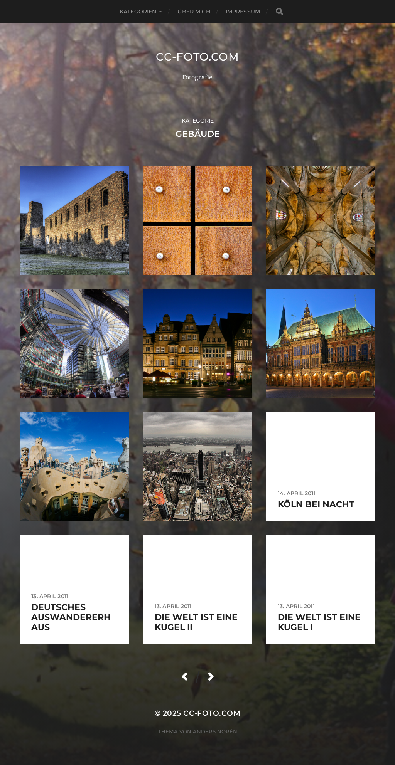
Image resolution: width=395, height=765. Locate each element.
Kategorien (138, 11)
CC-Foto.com (197, 56)
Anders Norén (215, 731)
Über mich (193, 11)
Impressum (243, 11)
